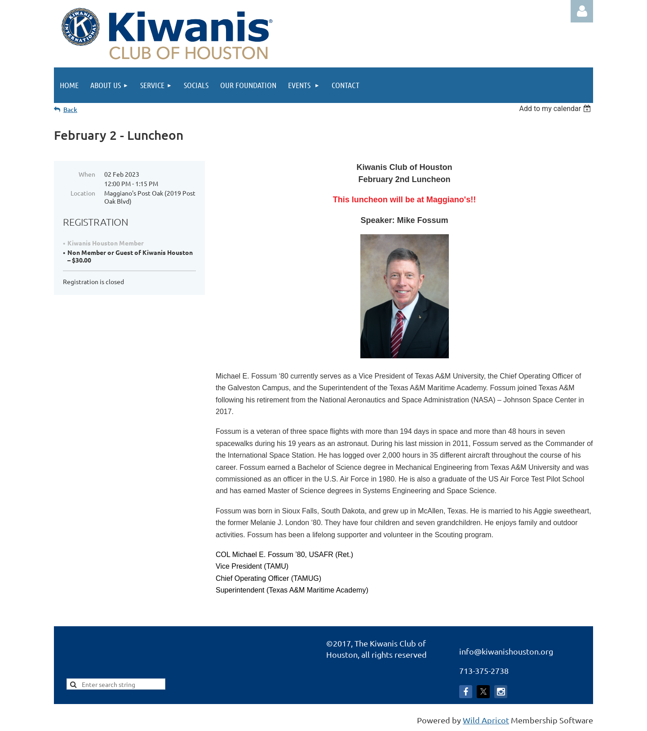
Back (70, 109)
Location (83, 193)
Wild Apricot (486, 720)
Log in (582, 11)
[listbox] (556, 108)
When (87, 174)
